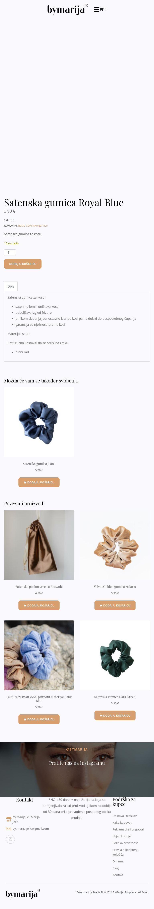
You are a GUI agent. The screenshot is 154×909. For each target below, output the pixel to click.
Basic (21, 225)
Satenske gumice (37, 225)
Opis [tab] (10, 286)
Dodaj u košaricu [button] (40, 482)
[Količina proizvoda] (10, 252)
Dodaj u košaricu (22, 264)
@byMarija (77, 749)
